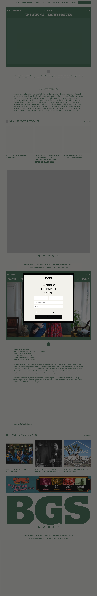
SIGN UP (48, 317)
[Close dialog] (71, 276)
